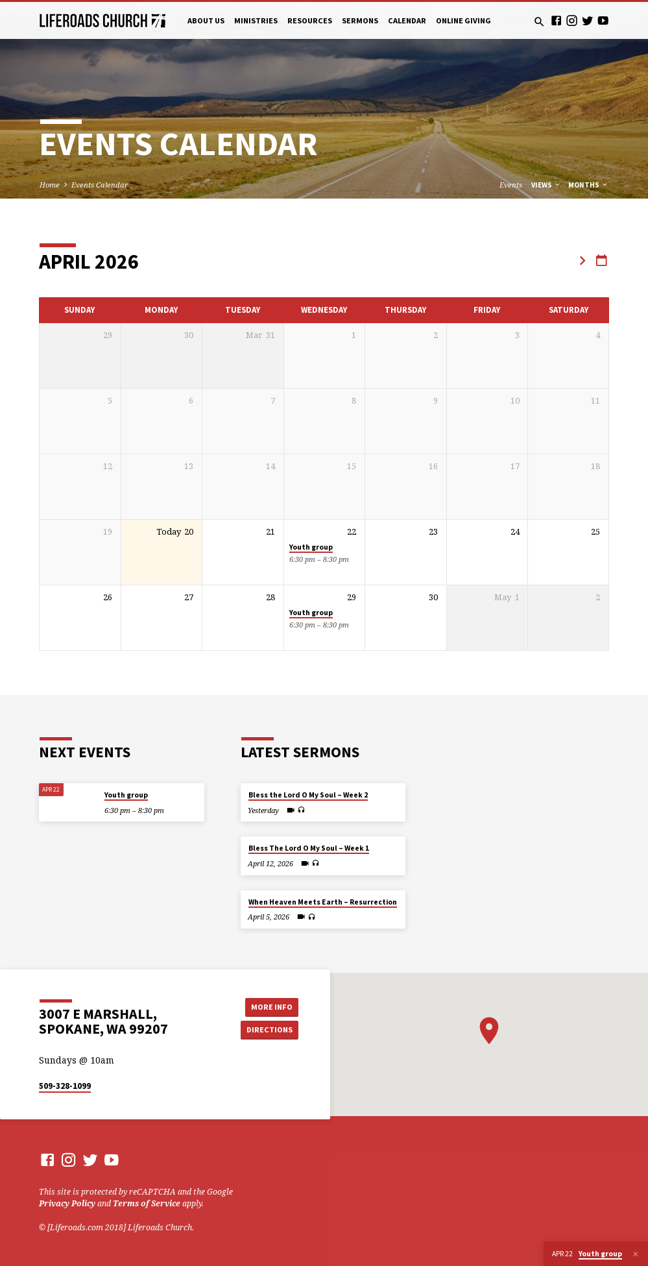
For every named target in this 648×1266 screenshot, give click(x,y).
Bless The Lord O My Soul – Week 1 (308, 848)
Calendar (407, 20)
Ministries (256, 20)
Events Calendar (99, 184)
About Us (205, 20)
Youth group (311, 547)
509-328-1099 (65, 1085)
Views (546, 184)
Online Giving (463, 20)
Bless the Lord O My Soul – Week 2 (308, 794)
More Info (269, 1006)
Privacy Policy (67, 1203)
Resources (309, 20)
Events (510, 184)
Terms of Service (146, 1203)
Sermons (360, 20)
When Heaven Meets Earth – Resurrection (322, 902)
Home (50, 184)
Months (588, 184)
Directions (268, 1029)
